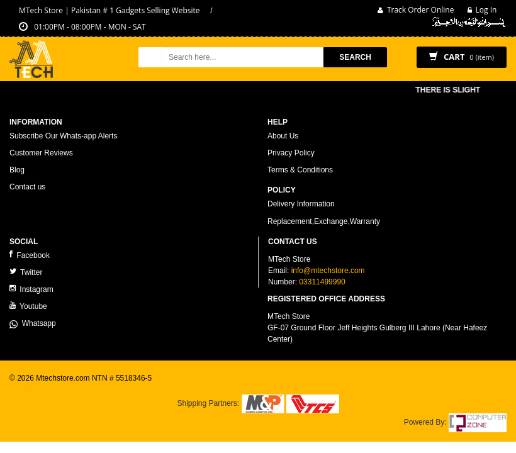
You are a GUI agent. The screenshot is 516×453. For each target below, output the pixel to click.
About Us (282, 135)
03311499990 (322, 281)
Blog (17, 169)
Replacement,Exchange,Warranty (323, 221)
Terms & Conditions (300, 169)
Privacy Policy (291, 152)
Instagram (31, 289)
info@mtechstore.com (328, 270)
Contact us (27, 186)
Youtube (28, 306)
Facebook (29, 255)
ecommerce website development (65, 388)
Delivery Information (301, 203)
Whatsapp (32, 323)
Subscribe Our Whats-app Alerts (63, 135)
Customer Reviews (41, 152)
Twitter (25, 272)
